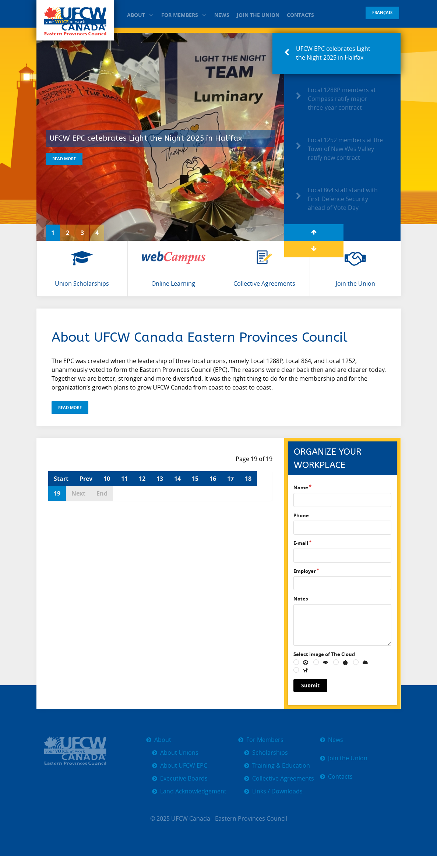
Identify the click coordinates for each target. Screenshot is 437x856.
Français (382, 12)
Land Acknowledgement (193, 791)
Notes (300, 598)
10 (106, 479)
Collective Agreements (283, 778)
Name (300, 487)
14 (177, 479)
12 (142, 479)
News (335, 739)
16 (212, 479)
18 (248, 479)
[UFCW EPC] (75, 20)
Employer (304, 571)
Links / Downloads (277, 791)
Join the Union (347, 758)
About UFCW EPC (183, 765)
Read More (64, 158)
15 (195, 479)
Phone (301, 515)
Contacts (340, 776)
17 (230, 479)
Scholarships (270, 752)
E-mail (300, 543)
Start (61, 479)
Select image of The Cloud (324, 654)
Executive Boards (184, 778)
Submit (310, 685)
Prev (86, 479)
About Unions (179, 752)
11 (124, 479)
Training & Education (281, 765)
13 (159, 479)
